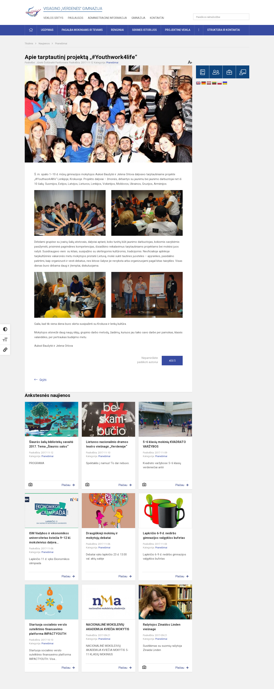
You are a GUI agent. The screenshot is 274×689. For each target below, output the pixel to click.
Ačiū (172, 360)
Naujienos (44, 43)
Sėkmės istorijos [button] (144, 29)
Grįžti (43, 380)
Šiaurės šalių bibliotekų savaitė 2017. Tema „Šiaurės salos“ (51, 444)
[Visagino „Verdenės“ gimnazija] (34, 10)
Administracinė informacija (107, 17)
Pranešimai (61, 43)
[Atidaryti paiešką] (245, 16)
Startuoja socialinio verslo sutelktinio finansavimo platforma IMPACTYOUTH (48, 629)
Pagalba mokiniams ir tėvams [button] (82, 29)
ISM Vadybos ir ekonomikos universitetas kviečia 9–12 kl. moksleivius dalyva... (50, 537)
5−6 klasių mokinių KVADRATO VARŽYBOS (164, 444)
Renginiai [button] (117, 29)
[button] (223, 8)
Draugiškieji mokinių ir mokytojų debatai (102, 535)
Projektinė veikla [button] (177, 29)
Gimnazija (138, 17)
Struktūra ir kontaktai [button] (223, 29)
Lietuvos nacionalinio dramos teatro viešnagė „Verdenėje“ (107, 444)
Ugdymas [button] (47, 29)
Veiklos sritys (53, 17)
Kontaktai (157, 17)
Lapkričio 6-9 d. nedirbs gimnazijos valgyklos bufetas (164, 535)
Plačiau (66, 485)
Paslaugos (75, 17)
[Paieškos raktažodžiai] (221, 17)
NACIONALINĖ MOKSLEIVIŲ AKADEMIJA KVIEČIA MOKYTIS (107, 627)
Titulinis (29, 43)
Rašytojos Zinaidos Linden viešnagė (161, 627)
